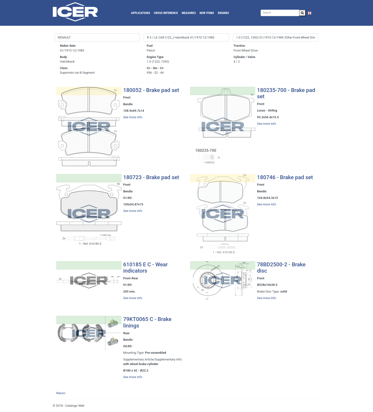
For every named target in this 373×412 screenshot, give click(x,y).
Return (60, 393)
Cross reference (166, 13)
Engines (223, 13)
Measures (189, 13)
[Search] (280, 13)
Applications (140, 13)
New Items (207, 13)
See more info (132, 117)
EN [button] (312, 13)
